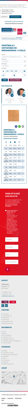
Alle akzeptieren (15, 17)
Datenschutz (18, 398)
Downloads (5, 356)
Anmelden (7, 269)
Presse (4, 358)
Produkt (3, 54)
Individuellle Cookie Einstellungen (14, 21)
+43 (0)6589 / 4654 (6, 294)
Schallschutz (24, 71)
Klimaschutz (3, 75)
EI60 (12, 71)
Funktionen (4, 68)
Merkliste (21, 32)
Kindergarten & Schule (8, 339)
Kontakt (3, 398)
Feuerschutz (3, 71)
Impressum (20, 23)
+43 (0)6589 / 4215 (6, 292)
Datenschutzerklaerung (11, 23)
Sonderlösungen (7, 342)
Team (5, 302)
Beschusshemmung (14, 75)
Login (18, 32)
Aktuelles (5, 351)
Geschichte (5, 362)
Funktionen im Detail (8, 352)
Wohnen (5, 333)
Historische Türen (7, 337)
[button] (16, 126)
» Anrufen (9, 102)
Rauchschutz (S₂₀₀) (20, 71)
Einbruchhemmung (24, 75)
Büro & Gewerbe (7, 335)
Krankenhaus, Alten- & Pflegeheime (12, 341)
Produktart (3, 59)
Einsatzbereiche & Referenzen (10, 354)
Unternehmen (6, 360)
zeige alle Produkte (15, 80)
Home (12, 37)
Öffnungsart (4, 63)
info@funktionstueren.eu (7, 296)
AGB (2, 400)
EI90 (16, 71)
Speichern (4, 17)
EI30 (7, 71)
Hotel (4, 331)
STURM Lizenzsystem (8, 364)
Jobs (13, 302)
